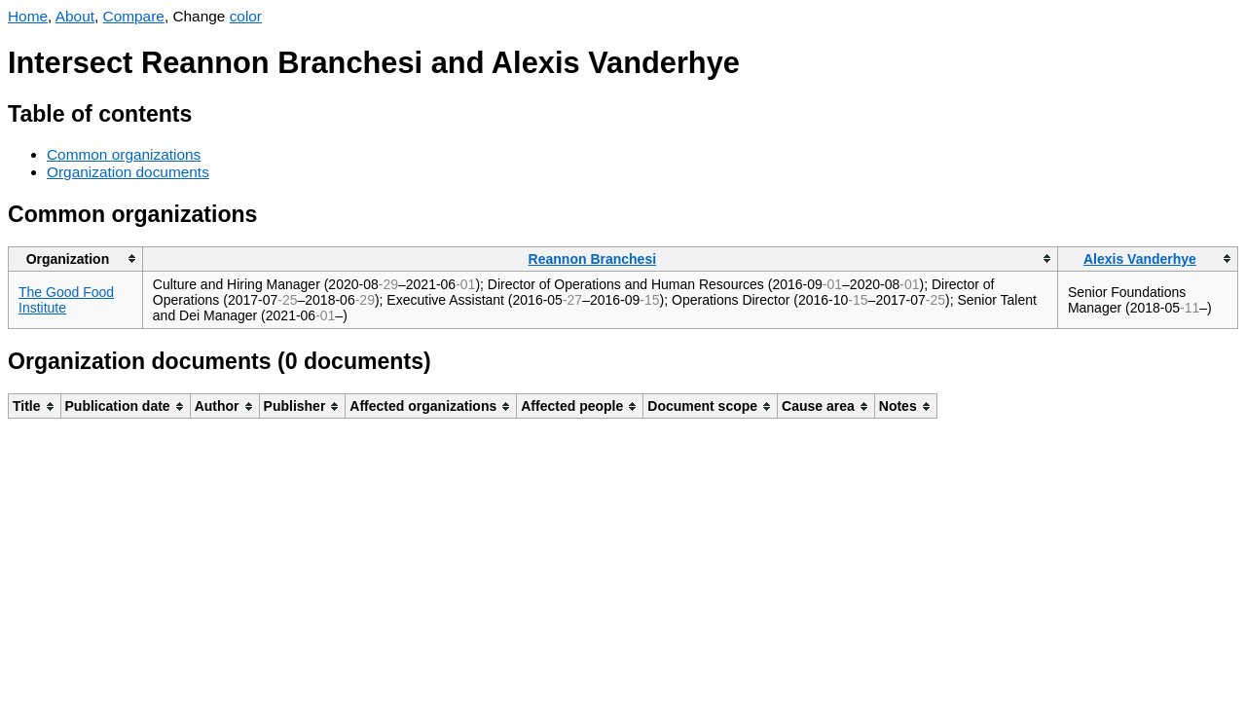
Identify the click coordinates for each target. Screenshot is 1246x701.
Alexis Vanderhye (1139, 259)
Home (28, 16)
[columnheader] (76, 258)
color (246, 16)
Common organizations (124, 154)
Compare (134, 16)
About (74, 16)
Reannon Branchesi (592, 259)
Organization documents (128, 172)
